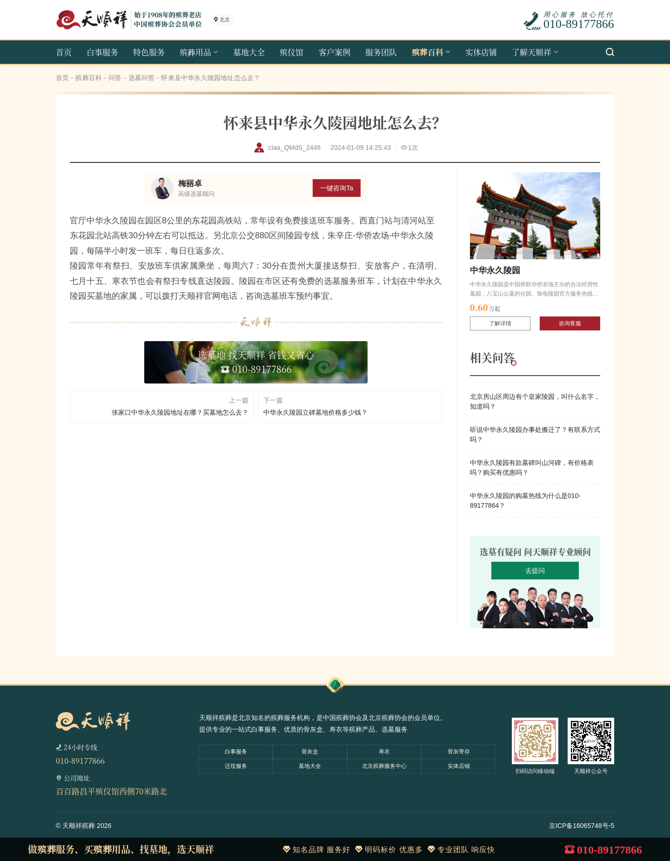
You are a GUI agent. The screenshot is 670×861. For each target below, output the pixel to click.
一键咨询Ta (336, 188)
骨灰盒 (310, 751)
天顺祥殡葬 (78, 825)
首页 (64, 52)
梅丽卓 (190, 183)
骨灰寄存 (459, 751)
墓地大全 (249, 52)
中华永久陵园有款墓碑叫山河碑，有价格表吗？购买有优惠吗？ (532, 467)
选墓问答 (141, 77)
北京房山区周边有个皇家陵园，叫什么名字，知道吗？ (535, 401)
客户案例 (334, 52)
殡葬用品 (195, 52)
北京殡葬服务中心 (384, 766)
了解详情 (500, 323)
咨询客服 (570, 323)
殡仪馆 (291, 52)
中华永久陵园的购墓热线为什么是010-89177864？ (525, 500)
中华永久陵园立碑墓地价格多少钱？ (315, 412)
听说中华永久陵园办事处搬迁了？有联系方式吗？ (535, 434)
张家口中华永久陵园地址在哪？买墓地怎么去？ (180, 412)
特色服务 (149, 52)
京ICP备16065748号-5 (581, 825)
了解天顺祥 (531, 52)
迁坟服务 (236, 766)
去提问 (535, 570)
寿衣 (384, 751)
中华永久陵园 (495, 270)
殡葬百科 (427, 52)
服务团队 (381, 52)
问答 (114, 77)
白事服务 (102, 52)
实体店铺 (481, 52)
